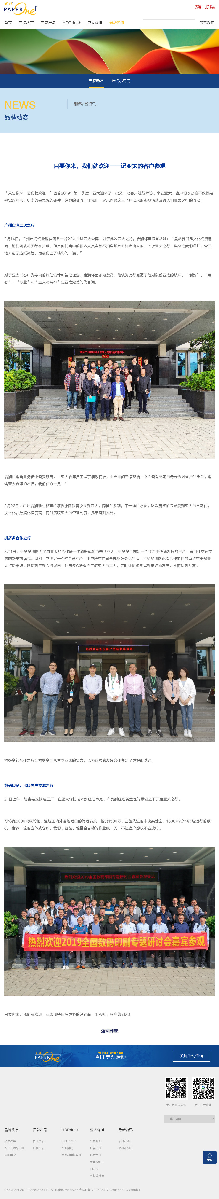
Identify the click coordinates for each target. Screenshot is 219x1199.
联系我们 (207, 23)
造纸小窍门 (121, 81)
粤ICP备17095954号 (93, 1189)
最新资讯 (116, 23)
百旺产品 (38, 1141)
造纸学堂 (10, 1155)
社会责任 (95, 1148)
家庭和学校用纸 (71, 1155)
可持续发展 (97, 1175)
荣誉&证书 (97, 1162)
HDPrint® (72, 23)
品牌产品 (48, 23)
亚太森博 (95, 23)
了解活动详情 (191, 1056)
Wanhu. (135, 1189)
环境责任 (95, 1155)
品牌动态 (96, 81)
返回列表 (109, 1031)
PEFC (94, 1168)
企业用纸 (67, 1148)
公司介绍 (95, 1141)
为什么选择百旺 (14, 1148)
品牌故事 (26, 23)
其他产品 (38, 1148)
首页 (8, 23)
